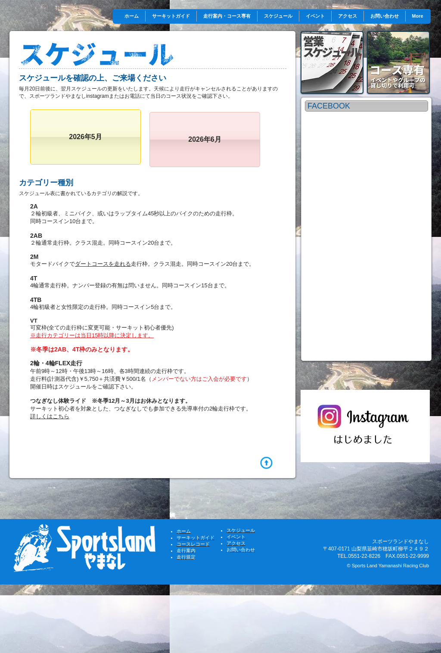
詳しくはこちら (49, 416)
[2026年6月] (204, 139)
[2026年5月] (85, 137)
